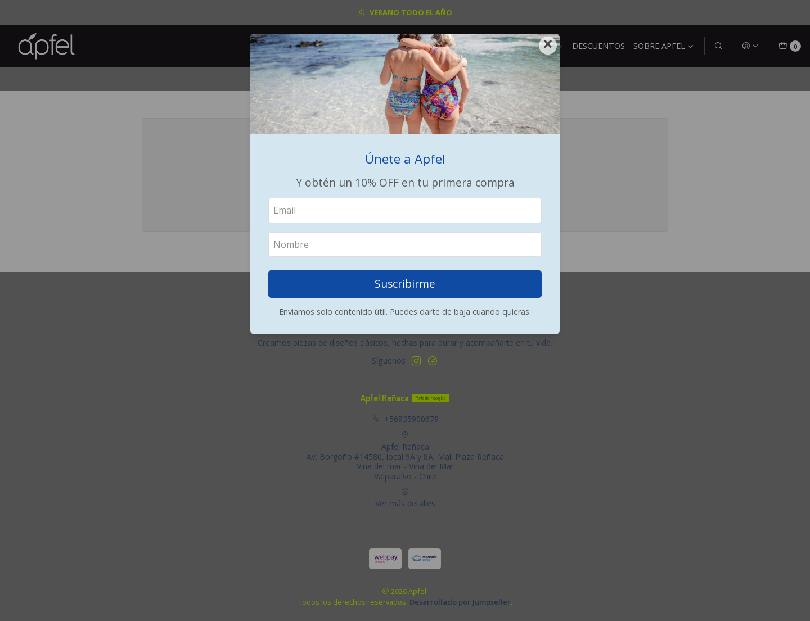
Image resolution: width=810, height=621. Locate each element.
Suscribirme (405, 283)
